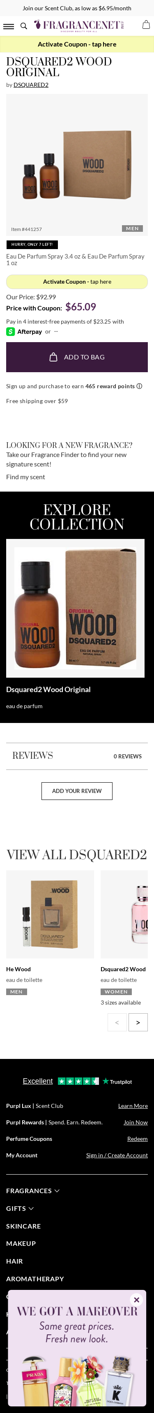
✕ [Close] (136, 1300)
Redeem (137, 1138)
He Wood (18, 968)
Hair (14, 1261)
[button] (77, 164)
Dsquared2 (31, 84)
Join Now (136, 1122)
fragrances (33, 1190)
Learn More (133, 1105)
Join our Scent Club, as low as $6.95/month (77, 8)
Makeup (21, 1243)
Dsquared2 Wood (123, 968)
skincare (23, 1226)
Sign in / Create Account (117, 1155)
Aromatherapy (35, 1278)
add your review (77, 791)
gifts (20, 1208)
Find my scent (25, 476)
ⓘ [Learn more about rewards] (139, 385)
